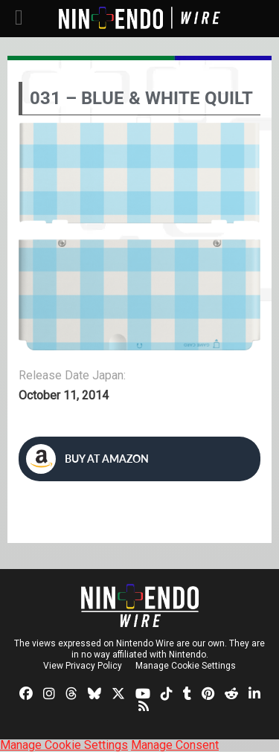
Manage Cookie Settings (185, 666)
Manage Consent (175, 745)
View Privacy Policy (82, 666)
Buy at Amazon (87, 459)
